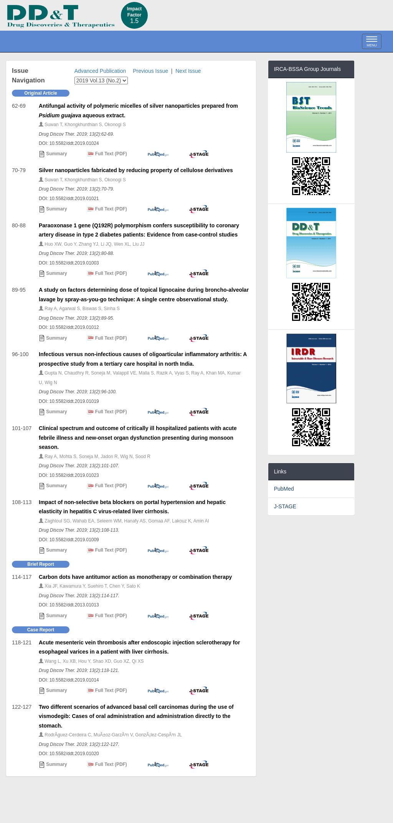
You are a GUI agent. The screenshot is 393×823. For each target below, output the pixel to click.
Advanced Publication (100, 71)
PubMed (284, 489)
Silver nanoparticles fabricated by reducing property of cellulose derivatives (136, 170)
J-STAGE (285, 506)
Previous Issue (150, 71)
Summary (53, 154)
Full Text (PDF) (107, 154)
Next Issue (188, 71)
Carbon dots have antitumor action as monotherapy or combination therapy (135, 577)
